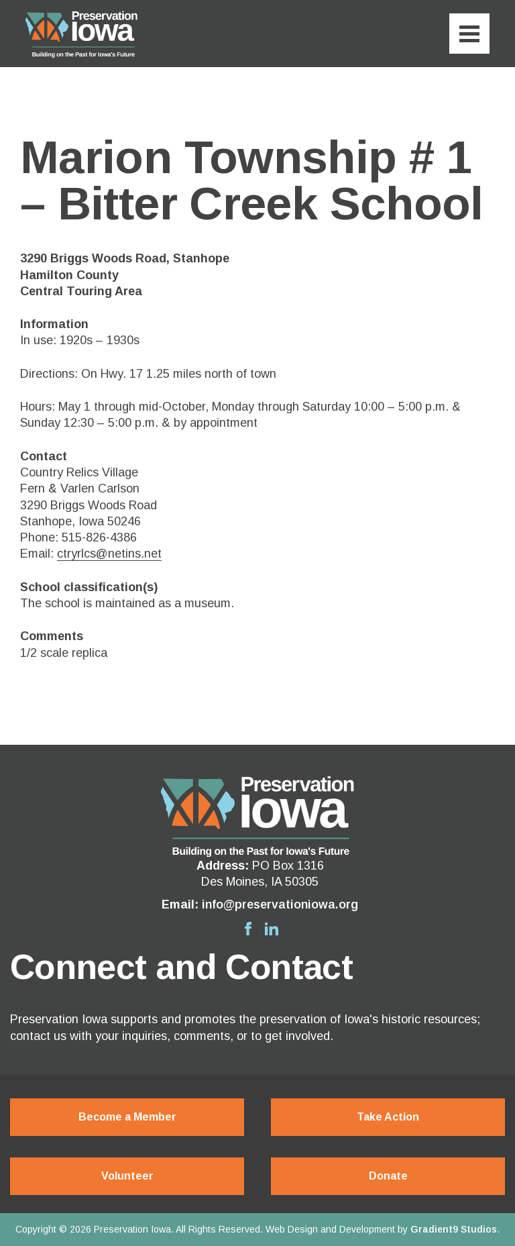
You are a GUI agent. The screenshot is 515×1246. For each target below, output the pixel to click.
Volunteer (127, 1176)
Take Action (388, 1117)
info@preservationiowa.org (280, 904)
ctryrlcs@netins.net (109, 553)
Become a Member (127, 1117)
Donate (388, 1176)
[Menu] (469, 33)
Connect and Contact (181, 966)
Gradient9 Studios (453, 1229)
